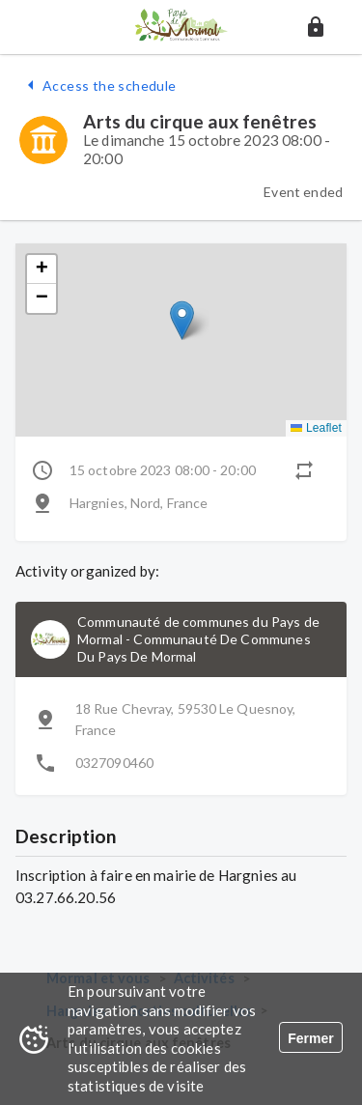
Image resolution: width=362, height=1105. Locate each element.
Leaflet (316, 428)
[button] (316, 27)
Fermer (310, 1038)
